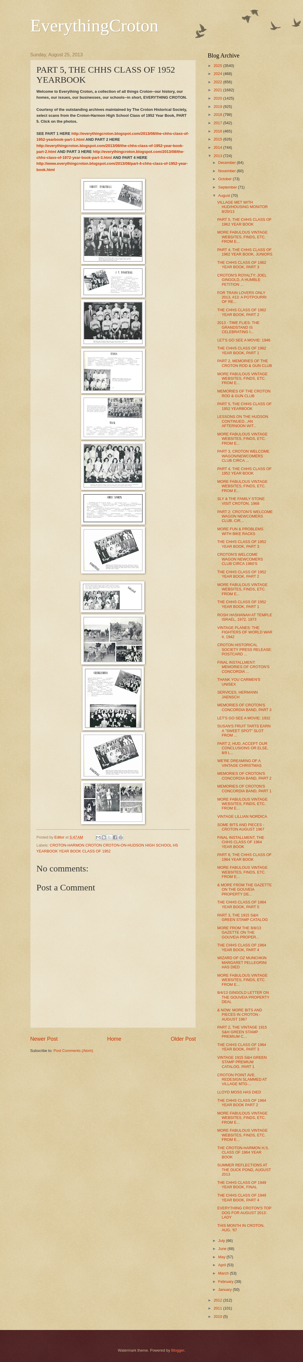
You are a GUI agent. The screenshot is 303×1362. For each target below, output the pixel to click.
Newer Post (44, 1039)
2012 (218, 1300)
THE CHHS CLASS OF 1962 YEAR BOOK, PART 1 (241, 350)
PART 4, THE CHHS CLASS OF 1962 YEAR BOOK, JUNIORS (245, 252)
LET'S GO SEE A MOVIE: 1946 (243, 340)
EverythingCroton (94, 25)
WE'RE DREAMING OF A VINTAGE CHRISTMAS (239, 763)
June (223, 1248)
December (227, 162)
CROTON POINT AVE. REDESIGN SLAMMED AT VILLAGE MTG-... (242, 1079)
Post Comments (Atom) (73, 1050)
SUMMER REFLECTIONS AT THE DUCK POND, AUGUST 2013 (244, 1169)
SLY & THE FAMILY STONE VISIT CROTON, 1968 (241, 500)
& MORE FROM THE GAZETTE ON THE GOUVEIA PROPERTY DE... (244, 889)
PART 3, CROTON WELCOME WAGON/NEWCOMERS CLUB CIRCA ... (243, 456)
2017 (218, 123)
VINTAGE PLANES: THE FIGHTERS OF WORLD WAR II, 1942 (244, 632)
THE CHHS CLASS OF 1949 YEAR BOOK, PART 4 (241, 1197)
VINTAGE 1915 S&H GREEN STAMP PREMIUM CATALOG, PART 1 (242, 1062)
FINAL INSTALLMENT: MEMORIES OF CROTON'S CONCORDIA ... (243, 667)
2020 (218, 98)
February (226, 1281)
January (225, 1289)
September (228, 187)
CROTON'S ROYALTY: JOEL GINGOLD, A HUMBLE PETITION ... (242, 280)
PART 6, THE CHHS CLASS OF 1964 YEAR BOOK (244, 856)
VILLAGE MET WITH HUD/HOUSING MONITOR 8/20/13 (242, 207)
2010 (218, 1316)
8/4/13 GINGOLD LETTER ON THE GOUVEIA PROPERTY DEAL (243, 997)
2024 (218, 73)
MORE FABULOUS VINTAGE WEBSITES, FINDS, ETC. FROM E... (242, 237)
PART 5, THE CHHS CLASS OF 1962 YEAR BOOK (244, 221)
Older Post (183, 1039)
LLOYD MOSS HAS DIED (239, 1092)
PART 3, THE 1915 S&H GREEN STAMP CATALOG (242, 917)
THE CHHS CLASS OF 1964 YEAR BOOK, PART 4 (241, 947)
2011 (218, 1308)
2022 (218, 82)
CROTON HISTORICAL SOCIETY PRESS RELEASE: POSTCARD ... (244, 649)
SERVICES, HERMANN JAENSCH (237, 694)
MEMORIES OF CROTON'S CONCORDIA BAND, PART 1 (244, 788)
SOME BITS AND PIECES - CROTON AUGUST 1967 (240, 827)
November (227, 171)
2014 (218, 147)
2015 (218, 139)
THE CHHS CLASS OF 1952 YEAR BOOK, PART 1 (241, 604)
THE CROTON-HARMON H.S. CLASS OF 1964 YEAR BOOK (243, 1152)
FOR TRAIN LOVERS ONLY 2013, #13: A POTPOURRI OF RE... (242, 297)
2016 (218, 131)
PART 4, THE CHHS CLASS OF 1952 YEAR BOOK (244, 471)
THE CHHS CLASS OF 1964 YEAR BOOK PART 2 (241, 1102)
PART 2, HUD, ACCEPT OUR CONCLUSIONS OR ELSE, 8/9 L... (242, 748)
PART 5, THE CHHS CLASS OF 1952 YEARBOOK (244, 406)
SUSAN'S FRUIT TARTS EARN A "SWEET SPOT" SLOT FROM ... (243, 730)
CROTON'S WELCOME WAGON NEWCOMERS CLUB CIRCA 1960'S (240, 559)
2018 (218, 114)
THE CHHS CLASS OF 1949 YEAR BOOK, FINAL (241, 1184)
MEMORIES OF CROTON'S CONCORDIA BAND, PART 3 (244, 707)
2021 (218, 90)
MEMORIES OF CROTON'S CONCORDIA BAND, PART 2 (244, 775)
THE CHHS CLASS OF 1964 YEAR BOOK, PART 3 (241, 1046)
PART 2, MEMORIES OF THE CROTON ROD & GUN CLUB (244, 363)
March (224, 1273)
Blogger (177, 1350)
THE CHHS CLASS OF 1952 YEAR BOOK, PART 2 (241, 574)
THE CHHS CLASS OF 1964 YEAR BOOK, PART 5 (241, 904)
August (224, 195)
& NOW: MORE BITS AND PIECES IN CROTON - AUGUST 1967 (239, 1014)
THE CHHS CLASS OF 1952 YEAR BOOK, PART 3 (241, 543)
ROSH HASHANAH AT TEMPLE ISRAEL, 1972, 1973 (244, 617)
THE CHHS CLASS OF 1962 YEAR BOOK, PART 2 (241, 312)
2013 (218, 156)
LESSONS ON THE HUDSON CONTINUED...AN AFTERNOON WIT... (242, 421)
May (222, 1257)
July (222, 1240)
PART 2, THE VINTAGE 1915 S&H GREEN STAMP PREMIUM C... (242, 1032)
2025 (218, 65)
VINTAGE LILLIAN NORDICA (242, 816)
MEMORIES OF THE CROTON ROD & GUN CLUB (243, 393)
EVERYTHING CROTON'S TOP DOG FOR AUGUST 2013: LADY (244, 1212)
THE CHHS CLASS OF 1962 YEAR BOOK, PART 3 (241, 264)
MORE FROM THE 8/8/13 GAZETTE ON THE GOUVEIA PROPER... (239, 932)
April (222, 1265)
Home (114, 1039)
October (225, 179)
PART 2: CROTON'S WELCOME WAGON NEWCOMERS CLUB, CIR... (245, 516)
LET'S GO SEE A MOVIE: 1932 (243, 718)
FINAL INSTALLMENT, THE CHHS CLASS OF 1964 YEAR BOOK (240, 842)
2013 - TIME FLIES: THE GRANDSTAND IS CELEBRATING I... (238, 327)
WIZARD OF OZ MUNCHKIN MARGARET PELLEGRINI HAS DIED (242, 962)
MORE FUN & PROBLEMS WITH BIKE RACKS (240, 531)
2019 (218, 106)
